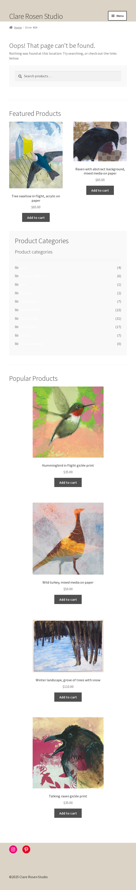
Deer (24, 284)
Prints (25, 335)
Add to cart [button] (36, 217)
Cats (24, 267)
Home (18, 27)
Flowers (26, 293)
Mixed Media (30, 310)
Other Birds (29, 327)
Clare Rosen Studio (36, 16)
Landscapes (29, 301)
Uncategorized (32, 344)
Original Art (29, 318)
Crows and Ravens (34, 276)
